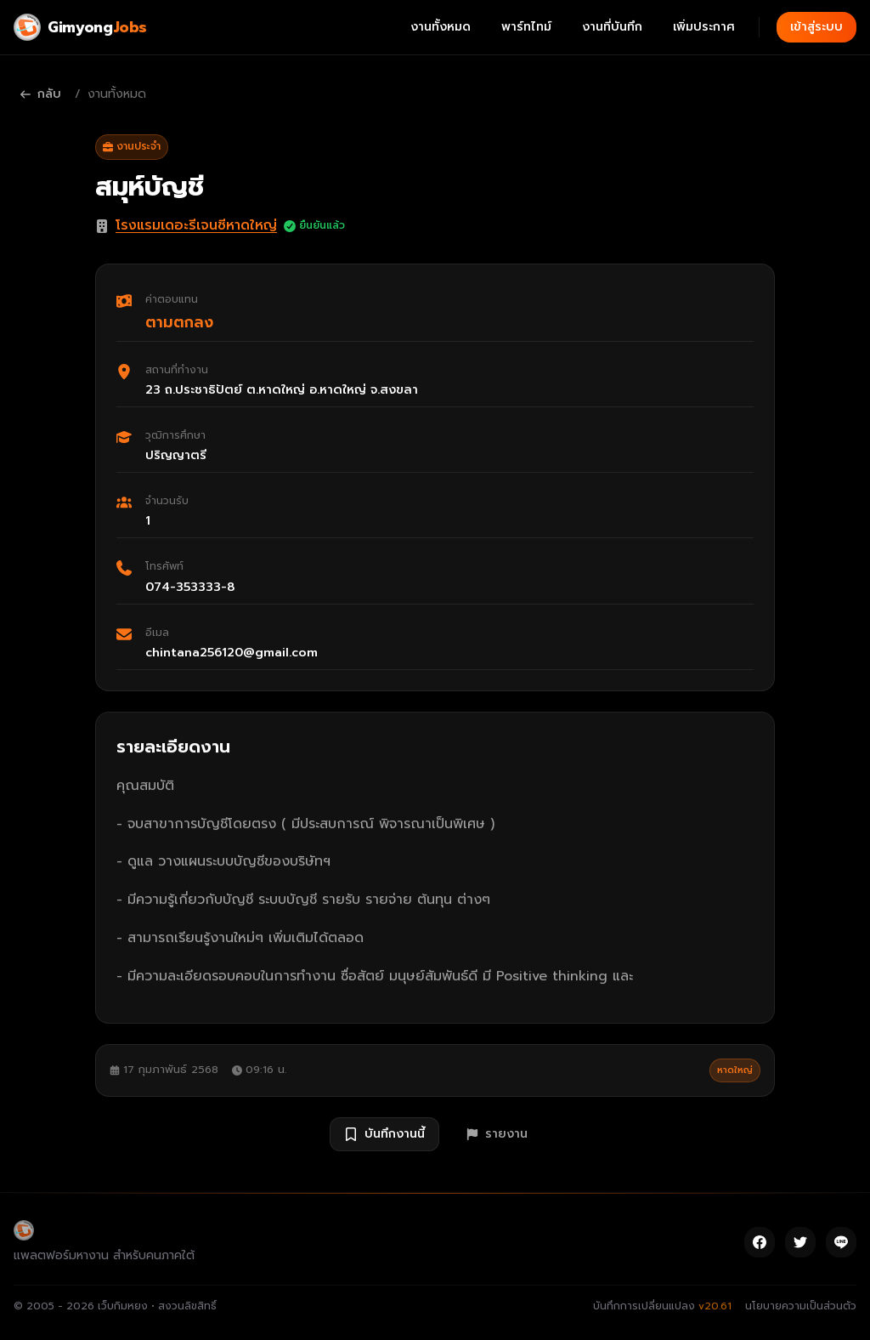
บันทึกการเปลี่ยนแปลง (662, 1306)
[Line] (841, 1242)
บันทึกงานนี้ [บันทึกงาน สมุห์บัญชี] (384, 1134)
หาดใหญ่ (735, 1070)
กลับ (40, 94)
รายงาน (497, 1134)
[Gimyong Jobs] (80, 27)
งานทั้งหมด (440, 27)
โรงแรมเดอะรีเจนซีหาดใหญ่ (196, 225)
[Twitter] (800, 1242)
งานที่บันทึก (612, 27)
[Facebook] (759, 1242)
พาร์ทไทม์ (526, 27)
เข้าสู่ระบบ (816, 27)
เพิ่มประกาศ (704, 27)
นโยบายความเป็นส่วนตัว (800, 1306)
